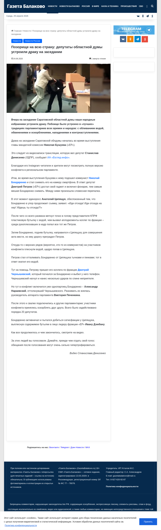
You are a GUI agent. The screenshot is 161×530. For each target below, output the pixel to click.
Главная (16, 31)
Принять (148, 521)
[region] (80, 520)
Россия (86, 6)
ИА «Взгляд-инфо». (58, 157)
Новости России (32, 41)
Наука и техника (109, 6)
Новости (52, 6)
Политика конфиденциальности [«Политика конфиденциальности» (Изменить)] (122, 486)
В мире (95, 6)
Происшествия (129, 6)
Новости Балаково (69, 6)
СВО (141, 6)
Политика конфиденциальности (21, 525)
